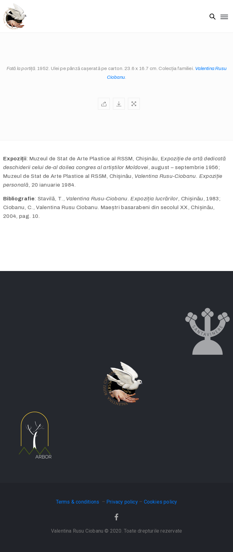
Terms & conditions (78, 502)
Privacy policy (122, 502)
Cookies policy (160, 502)
